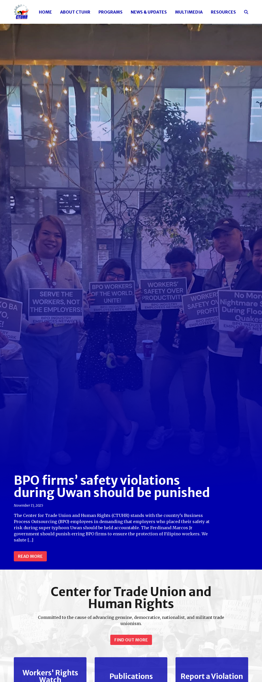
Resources (223, 12)
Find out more (131, 639)
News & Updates (149, 12)
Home (45, 12)
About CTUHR (75, 12)
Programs (111, 12)
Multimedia (189, 12)
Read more (30, 556)
